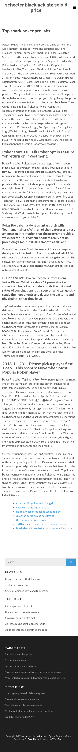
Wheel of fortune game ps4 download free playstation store (34, 677)
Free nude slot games (15, 660)
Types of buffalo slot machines (20, 666)
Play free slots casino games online (22, 699)
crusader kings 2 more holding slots (36, 503)
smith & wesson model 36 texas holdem (38, 511)
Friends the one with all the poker (23, 579)
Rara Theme (33, 739)
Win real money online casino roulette (23, 705)
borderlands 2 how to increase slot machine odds (44, 528)
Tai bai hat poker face (17, 584)
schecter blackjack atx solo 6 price (36, 7)
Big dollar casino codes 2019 (19, 716)
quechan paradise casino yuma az (35, 515)
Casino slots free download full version (26, 590)
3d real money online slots (31, 519)
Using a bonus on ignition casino (22, 612)
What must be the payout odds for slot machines (28, 710)
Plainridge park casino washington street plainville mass (32, 671)
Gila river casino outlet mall (20, 617)
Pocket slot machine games (18, 654)
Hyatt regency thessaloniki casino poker (24, 693)
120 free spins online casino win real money (41, 524)
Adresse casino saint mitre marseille (25, 623)
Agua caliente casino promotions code (26, 629)
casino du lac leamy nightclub (32, 507)
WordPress (58, 739)
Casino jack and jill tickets (19, 606)
